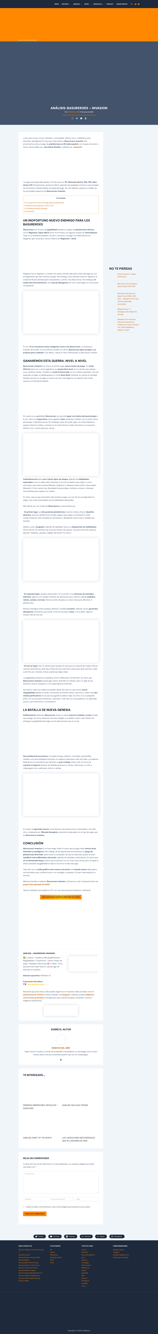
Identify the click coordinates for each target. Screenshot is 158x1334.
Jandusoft (77, 147)
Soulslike (85, 1283)
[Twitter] (135, 4)
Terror (84, 1286)
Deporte (85, 1259)
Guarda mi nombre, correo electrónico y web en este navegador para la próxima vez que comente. (58, 1207)
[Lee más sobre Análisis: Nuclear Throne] (80, 1091)
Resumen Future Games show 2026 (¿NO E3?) (127, 285)
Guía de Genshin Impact (27, 1270)
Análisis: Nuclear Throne (75, 1105)
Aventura (85, 1251)
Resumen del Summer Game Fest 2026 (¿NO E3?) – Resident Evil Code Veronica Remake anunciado (128, 298)
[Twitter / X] (61, 1059)
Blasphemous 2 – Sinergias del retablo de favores (127, 312)
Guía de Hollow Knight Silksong (30, 1278)
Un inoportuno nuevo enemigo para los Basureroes (45, 203)
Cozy (83, 1257)
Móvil (52, 1262)
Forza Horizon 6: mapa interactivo (126, 275)
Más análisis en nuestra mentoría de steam (61, 897)
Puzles (84, 1270)
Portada (21, 40)
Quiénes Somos (118, 1249)
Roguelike (85, 1273)
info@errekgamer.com (121, 1254)
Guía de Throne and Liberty (29, 1267)
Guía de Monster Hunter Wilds (30, 1257)
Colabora (116, 1251)
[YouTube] (138, 4)
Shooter (84, 1278)
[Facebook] (86, 118)
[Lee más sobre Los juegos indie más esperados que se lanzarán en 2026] (80, 1124)
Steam (52, 1251)
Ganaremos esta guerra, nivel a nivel (39, 205)
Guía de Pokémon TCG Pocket (29, 1265)
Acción (78, 115)
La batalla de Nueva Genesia (36, 208)
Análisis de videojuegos (30, 40)
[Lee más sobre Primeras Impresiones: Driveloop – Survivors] (41, 1091)
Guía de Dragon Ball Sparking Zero (31, 1273)
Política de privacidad (121, 1257)
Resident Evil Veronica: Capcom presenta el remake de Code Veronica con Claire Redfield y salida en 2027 (128, 325)
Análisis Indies (85, 115)
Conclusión (29, 211)
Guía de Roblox (24, 1259)
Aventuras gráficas (88, 1254)
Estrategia (85, 1262)
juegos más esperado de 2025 (36, 884)
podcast (74, 185)
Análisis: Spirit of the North (38, 1137)
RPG (83, 1275)
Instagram (66, 994)
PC (51, 1249)
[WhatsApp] (81, 118)
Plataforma (93, 115)
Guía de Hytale (24, 1281)
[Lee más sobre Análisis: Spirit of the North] (41, 1124)
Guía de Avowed (25, 1254)
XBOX (52, 1259)
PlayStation (54, 1254)
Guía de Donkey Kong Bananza (30, 1275)
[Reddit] (73, 118)
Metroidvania (86, 1265)
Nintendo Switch (56, 1257)
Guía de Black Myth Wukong (29, 1262)
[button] (69, 4)
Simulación (86, 1281)
